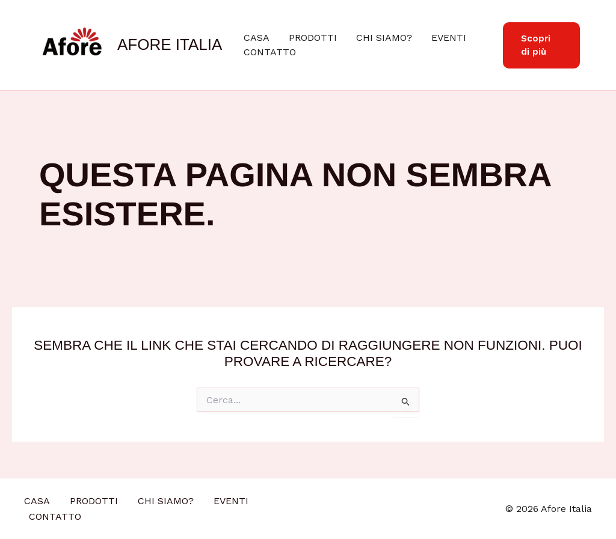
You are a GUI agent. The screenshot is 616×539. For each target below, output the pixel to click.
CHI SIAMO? (384, 37)
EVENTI (448, 37)
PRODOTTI (313, 37)
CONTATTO (270, 52)
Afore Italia (169, 44)
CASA (257, 37)
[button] (541, 45)
